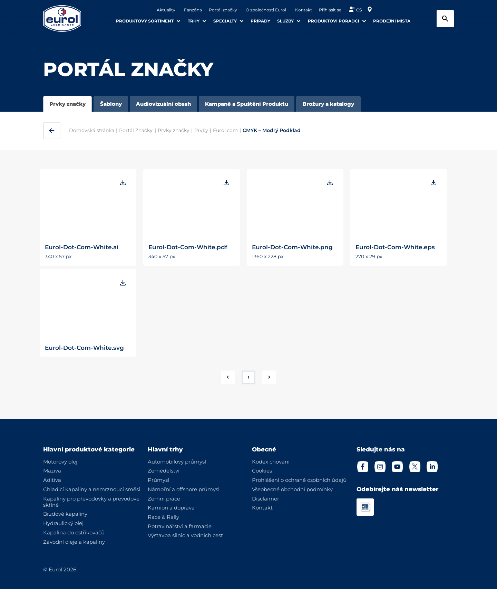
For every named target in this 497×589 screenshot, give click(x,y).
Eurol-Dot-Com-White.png (292, 247)
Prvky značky (67, 104)
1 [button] (248, 377)
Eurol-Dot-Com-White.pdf (187, 247)
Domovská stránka (91, 130)
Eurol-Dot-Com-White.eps (395, 247)
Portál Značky (136, 130)
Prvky (201, 130)
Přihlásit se (330, 10)
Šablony (111, 104)
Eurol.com (225, 130)
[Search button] (445, 18)
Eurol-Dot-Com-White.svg (84, 347)
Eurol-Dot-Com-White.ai (81, 247)
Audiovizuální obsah (163, 104)
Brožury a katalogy (328, 104)
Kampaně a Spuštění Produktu (246, 104)
